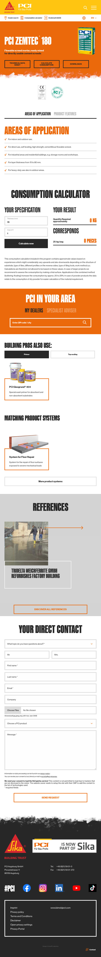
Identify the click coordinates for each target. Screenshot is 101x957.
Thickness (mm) (12, 219)
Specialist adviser (61, 310)
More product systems (50, 481)
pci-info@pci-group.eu (49, 776)
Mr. (8, 654)
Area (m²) (10, 230)
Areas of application (38, 113)
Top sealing (72, 354)
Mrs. (56, 654)
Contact (91, 949)
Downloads (76, 64)
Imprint (13, 907)
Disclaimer (15, 920)
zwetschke (55, 946)
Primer (26, 354)
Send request (50, 797)
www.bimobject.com (60, 907)
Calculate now (26, 243)
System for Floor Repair (21, 457)
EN (94, 18)
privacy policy (45, 774)
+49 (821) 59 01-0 (64, 866)
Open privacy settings (21, 924)
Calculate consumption (46, 64)
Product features (65, 113)
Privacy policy (17, 912)
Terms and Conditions (21, 916)
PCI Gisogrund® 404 (20, 386)
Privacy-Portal (17, 929)
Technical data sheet (17, 64)
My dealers (34, 310)
